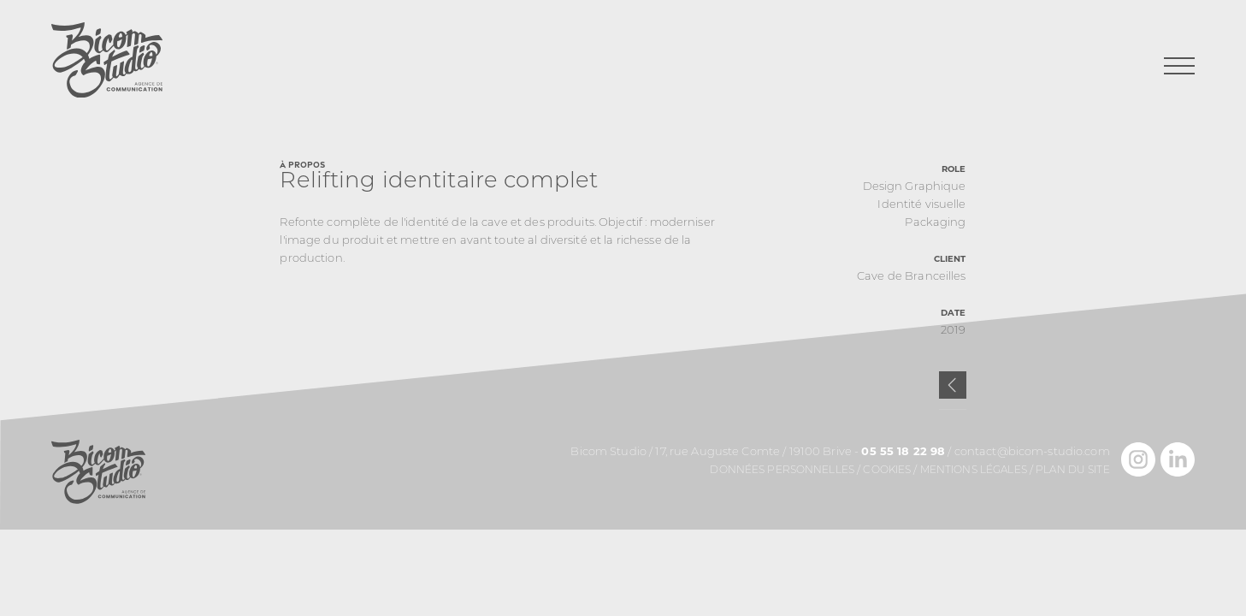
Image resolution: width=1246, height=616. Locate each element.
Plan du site (1073, 470)
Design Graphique (914, 186)
